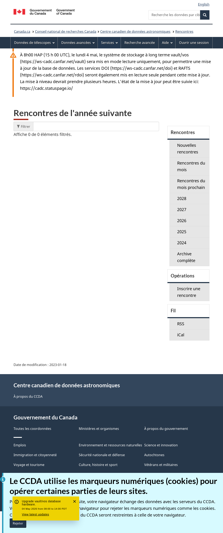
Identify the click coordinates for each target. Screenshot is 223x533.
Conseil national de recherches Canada (65, 31)
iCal (180, 335)
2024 (181, 243)
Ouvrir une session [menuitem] (194, 42)
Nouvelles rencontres (187, 148)
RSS (180, 324)
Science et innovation (161, 445)
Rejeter (18, 523)
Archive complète (186, 257)
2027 (181, 209)
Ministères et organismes (99, 428)
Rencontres (184, 31)
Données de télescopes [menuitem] (34, 42)
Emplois (20, 445)
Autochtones (154, 455)
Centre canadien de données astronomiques (135, 31)
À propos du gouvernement (166, 428)
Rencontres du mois (191, 166)
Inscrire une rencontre (188, 292)
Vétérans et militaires (161, 464)
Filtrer (25, 126)
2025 (181, 231)
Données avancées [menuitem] (78, 42)
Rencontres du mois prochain (191, 184)
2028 (181, 198)
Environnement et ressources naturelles (110, 445)
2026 (181, 220)
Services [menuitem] (109, 42)
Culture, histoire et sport (98, 464)
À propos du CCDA (28, 396)
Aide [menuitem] (167, 42)
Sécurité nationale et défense (102, 455)
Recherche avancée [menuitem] (139, 42)
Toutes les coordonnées (32, 428)
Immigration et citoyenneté (35, 455)
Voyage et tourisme (29, 464)
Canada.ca (22, 31)
